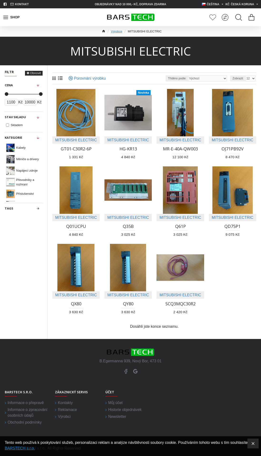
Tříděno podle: (177, 78)
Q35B (128, 226)
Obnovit (35, 73)
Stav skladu (15, 117)
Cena (9, 85)
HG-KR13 (128, 149)
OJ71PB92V (233, 149)
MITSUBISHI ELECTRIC (76, 140)
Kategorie (13, 137)
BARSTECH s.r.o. (20, 448)
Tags (9, 208)
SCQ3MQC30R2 (180, 304)
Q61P (180, 226)
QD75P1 (232, 226)
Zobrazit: (238, 78)
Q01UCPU (76, 226)
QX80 (76, 304)
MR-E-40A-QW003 (180, 149)
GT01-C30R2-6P (76, 149)
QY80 (128, 304)
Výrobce (116, 31)
